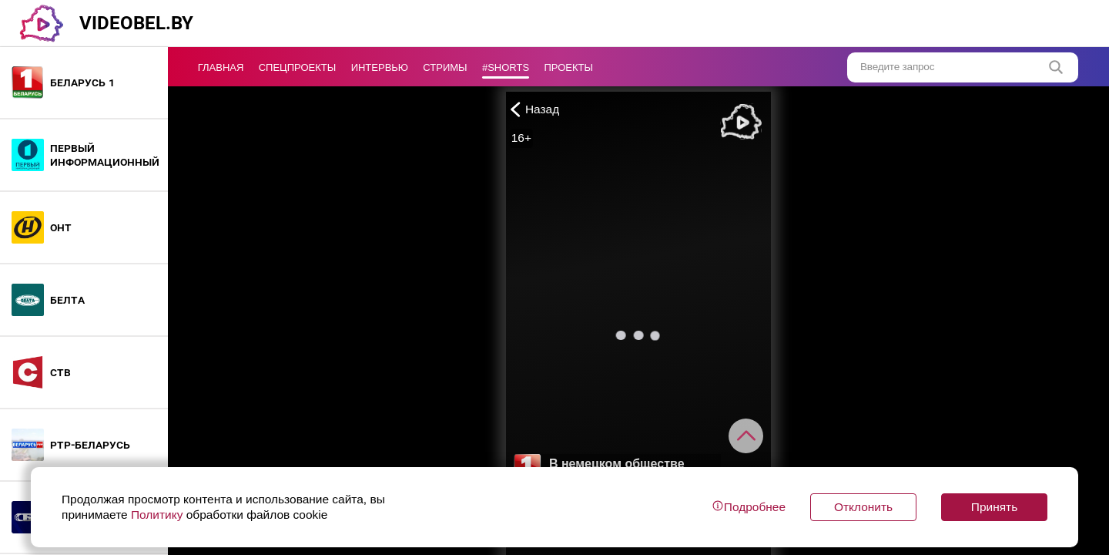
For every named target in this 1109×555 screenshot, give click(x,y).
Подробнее (749, 506)
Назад (532, 109)
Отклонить (863, 506)
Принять (994, 506)
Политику (157, 514)
